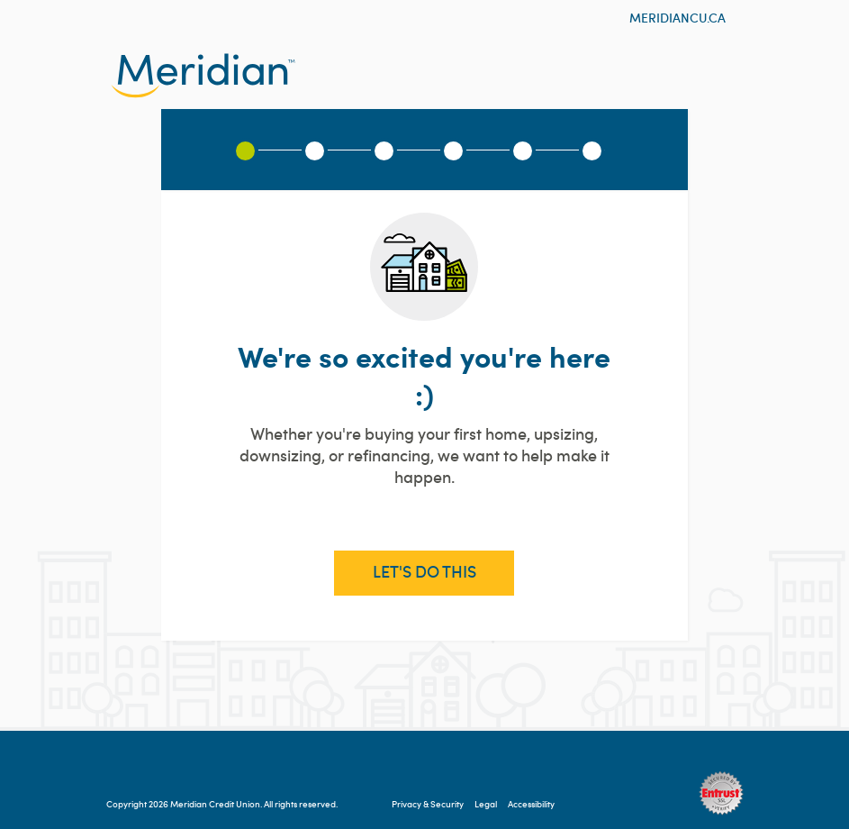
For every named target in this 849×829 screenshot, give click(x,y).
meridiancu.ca (677, 18)
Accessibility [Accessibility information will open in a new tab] (531, 804)
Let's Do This (424, 572)
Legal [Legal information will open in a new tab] (485, 804)
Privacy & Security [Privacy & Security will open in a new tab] (428, 804)
